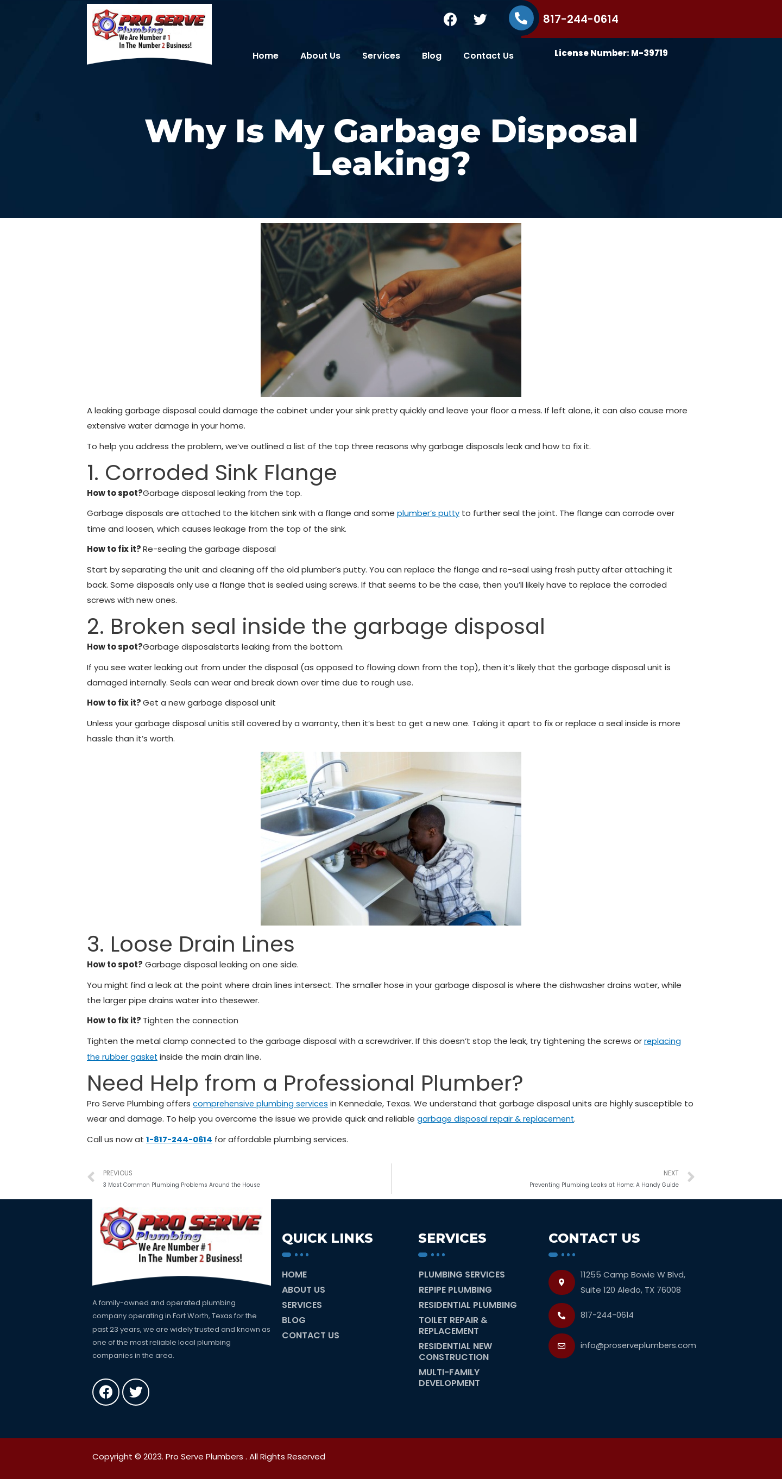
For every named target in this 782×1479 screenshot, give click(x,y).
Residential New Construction (455, 1350)
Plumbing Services (462, 1273)
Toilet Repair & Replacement (453, 1324)
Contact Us (488, 55)
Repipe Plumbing (455, 1288)
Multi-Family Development (449, 1376)
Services (381, 55)
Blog (432, 55)
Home (266, 55)
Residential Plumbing (468, 1304)
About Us (320, 55)
